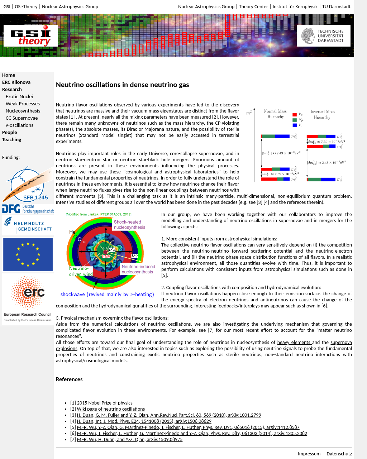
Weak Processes (23, 103)
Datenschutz (339, 454)
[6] (324, 306)
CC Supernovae (22, 118)
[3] (100, 196)
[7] (211, 330)
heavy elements (294, 342)
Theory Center (254, 7)
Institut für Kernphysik (296, 7)
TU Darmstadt (336, 7)
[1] (72, 117)
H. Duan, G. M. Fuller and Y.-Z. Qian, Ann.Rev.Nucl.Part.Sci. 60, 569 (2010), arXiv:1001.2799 (169, 415)
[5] (164, 275)
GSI (7, 7)
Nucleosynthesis (23, 110)
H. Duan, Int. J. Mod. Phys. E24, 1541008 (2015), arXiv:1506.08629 (144, 421)
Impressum (309, 454)
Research (12, 89)
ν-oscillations (19, 125)
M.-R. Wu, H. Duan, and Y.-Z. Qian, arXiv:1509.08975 (130, 439)
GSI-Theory (26, 7)
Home (8, 75)
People (9, 132)
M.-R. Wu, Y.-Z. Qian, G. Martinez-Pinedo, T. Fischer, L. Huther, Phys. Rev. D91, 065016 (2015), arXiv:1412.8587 (188, 427)
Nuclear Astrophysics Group (70, 7)
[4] (266, 202)
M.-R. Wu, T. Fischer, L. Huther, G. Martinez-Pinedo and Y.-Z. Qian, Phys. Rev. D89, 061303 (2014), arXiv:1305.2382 (192, 433)
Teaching (11, 139)
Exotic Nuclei (19, 96)
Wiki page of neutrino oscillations (111, 409)
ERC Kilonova (16, 82)
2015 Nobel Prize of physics (105, 403)
